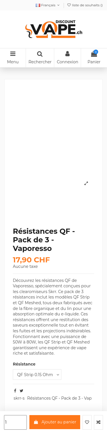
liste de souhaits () (85, 5)
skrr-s (19, 398)
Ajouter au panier (54, 422)
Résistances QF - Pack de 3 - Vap (59, 398)
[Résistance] (37, 374)
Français (48, 5)
